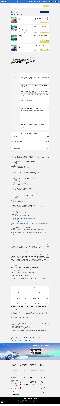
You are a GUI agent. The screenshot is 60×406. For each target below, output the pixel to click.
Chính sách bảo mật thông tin (33, 381)
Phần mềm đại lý (42, 389)
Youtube (22, 388)
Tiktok (22, 387)
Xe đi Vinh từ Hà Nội (13, 371)
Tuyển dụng (21, 380)
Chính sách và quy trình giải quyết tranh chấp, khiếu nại (34, 384)
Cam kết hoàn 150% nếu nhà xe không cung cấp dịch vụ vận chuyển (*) (12, 1)
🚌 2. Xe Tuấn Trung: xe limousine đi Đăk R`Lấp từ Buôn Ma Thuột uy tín (21, 58)
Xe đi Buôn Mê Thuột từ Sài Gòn (14, 364)
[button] (34, 74)
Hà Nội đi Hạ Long (42, 365)
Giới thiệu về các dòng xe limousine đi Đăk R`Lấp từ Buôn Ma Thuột (19, 63)
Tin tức (21, 381)
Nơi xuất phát (14, 5)
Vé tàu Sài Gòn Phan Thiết (23, 365)
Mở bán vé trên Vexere (37, 1)
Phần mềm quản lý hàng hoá (43, 387)
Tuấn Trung (12, 298)
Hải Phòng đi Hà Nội (42, 371)
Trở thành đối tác (43, 1)
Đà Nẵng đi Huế (42, 370)
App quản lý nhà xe (42, 381)
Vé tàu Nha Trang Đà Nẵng (23, 369)
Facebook (23, 386)
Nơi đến (23, 5)
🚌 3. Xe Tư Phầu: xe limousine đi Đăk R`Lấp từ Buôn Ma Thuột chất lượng (22, 59)
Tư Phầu (12, 300)
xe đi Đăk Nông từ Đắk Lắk (17, 8)
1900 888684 (16, 168)
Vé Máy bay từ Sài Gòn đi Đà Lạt (34, 369)
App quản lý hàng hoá (42, 388)
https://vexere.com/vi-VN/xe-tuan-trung (27, 184)
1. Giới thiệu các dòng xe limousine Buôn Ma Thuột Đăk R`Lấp (20, 64)
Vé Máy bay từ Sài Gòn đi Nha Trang (34, 365)
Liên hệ (21, 382)
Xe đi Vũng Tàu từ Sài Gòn (14, 365)
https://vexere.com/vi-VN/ (27, 167)
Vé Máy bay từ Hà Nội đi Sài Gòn (34, 364)
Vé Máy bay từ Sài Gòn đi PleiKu (34, 370)
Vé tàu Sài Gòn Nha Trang (23, 364)
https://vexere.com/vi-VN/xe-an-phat (30, 218)
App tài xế (41, 382)
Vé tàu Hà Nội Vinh (22, 371)
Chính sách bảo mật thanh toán (34, 382)
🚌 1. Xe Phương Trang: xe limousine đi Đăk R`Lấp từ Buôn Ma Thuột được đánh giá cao (23, 57)
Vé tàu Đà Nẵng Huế (22, 370)
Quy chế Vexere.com (32, 380)
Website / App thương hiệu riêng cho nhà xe (44, 384)
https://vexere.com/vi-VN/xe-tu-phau (26, 201)
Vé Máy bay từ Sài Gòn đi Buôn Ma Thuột (34, 372)
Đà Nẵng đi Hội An (42, 369)
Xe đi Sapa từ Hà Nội (13, 369)
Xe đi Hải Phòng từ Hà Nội (14, 370)
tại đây (25, 333)
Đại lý (41, 391)
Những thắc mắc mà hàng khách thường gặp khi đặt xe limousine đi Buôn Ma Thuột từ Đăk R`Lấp (23, 61)
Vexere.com (21, 223)
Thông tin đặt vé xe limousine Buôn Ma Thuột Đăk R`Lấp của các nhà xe (20, 62)
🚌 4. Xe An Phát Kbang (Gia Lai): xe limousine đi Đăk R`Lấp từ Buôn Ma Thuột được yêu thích (24, 60)
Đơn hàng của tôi (31, 1)
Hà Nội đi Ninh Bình (42, 364)
